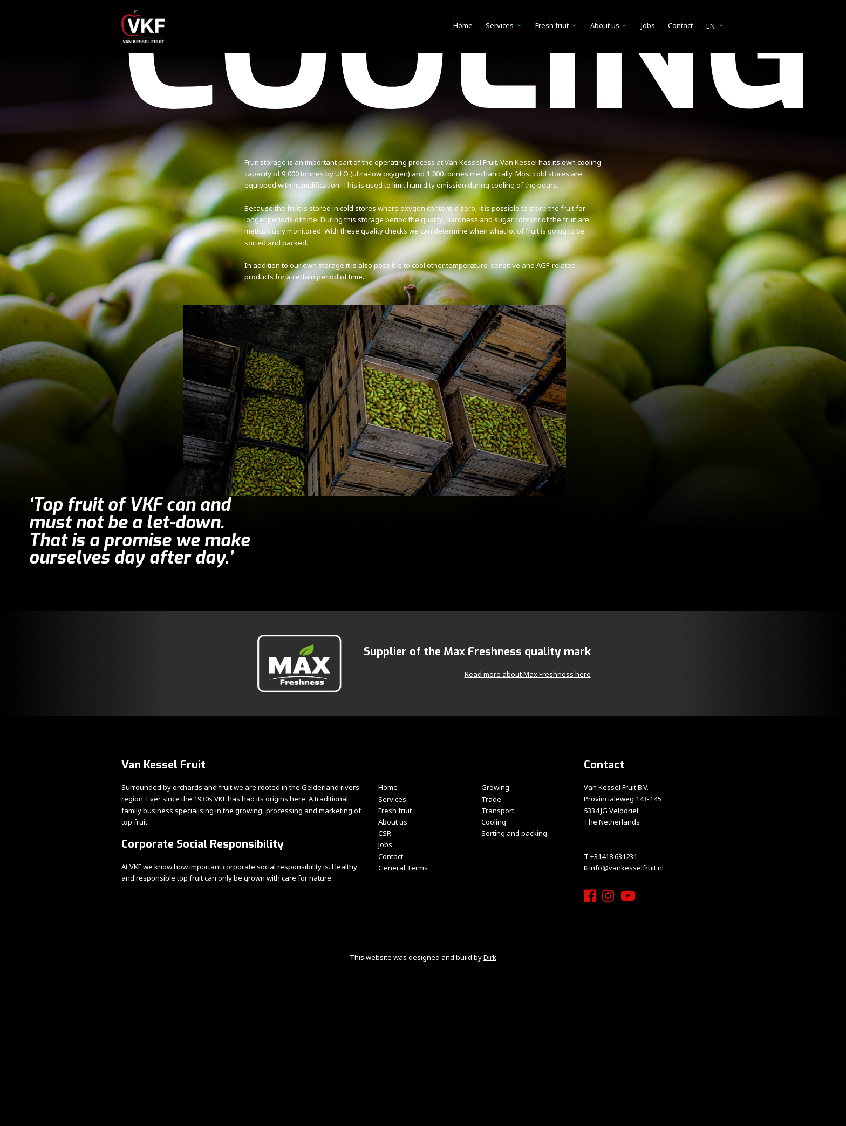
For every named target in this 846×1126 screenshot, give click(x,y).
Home (463, 25)
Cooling (493, 822)
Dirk (489, 957)
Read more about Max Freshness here (528, 674)
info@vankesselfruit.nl (626, 868)
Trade (491, 799)
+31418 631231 (613, 856)
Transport (497, 810)
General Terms (403, 868)
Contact (680, 25)
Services (500, 25)
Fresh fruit (552, 25)
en (715, 26)
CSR (384, 833)
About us (604, 25)
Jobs (648, 25)
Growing (495, 787)
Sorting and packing (514, 833)
